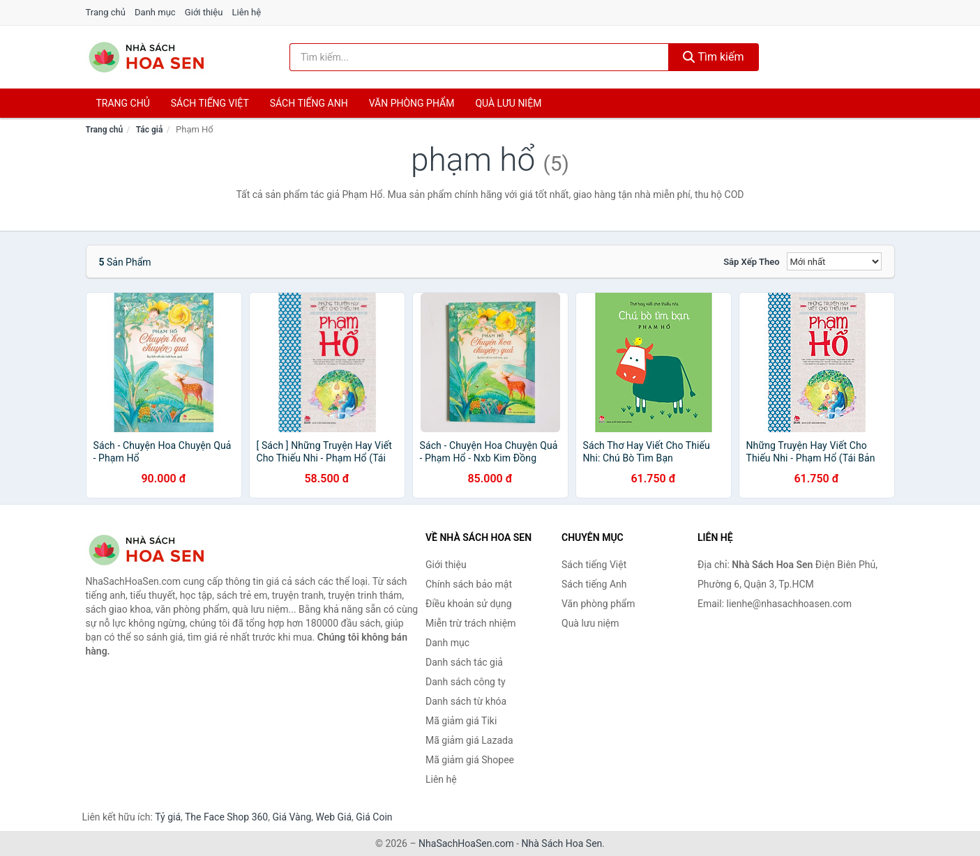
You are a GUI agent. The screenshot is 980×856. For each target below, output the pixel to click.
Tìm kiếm (713, 56)
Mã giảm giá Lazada (469, 740)
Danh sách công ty (465, 681)
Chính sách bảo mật (468, 584)
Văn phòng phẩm (412, 103)
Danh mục (155, 12)
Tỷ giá (168, 817)
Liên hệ (247, 12)
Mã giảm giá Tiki (461, 720)
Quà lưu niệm (508, 103)
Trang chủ (106, 12)
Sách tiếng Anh (594, 584)
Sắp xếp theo (751, 262)
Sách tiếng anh (309, 103)
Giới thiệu (204, 12)
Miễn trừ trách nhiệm (470, 623)
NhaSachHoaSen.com (466, 843)
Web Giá (334, 817)
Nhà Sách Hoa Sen (562, 843)
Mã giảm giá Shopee (469, 759)
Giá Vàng (291, 817)
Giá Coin (374, 817)
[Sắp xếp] (834, 261)
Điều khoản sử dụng (468, 603)
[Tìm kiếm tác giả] (479, 57)
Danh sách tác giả (464, 662)
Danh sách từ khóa (465, 701)
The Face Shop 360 (226, 817)
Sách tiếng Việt (593, 564)
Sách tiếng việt (210, 103)
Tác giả (149, 130)
